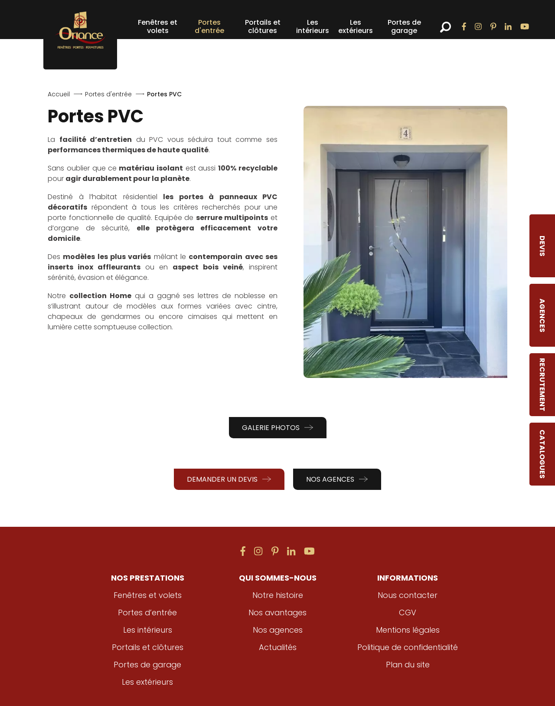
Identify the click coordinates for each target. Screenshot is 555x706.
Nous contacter (408, 595)
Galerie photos (277, 428)
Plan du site (407, 664)
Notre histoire (277, 595)
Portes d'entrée (209, 26)
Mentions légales (407, 629)
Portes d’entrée (147, 612)
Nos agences (337, 479)
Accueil (59, 94)
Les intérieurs (312, 26)
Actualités (277, 647)
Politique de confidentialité (407, 647)
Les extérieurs (355, 26)
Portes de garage (404, 26)
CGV (407, 612)
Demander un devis (229, 479)
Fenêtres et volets (157, 26)
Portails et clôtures (263, 26)
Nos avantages (277, 612)
